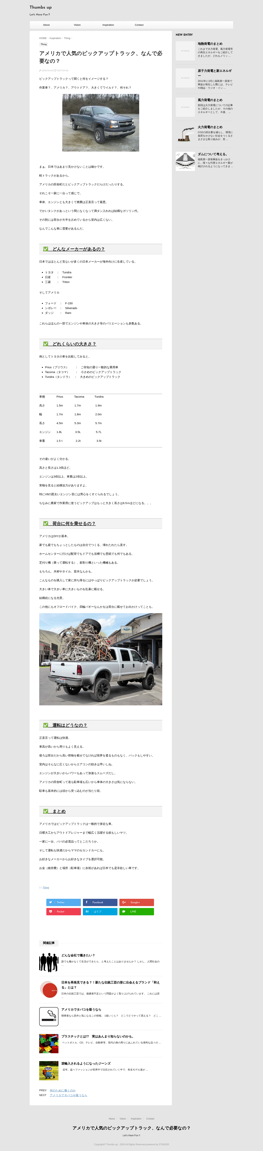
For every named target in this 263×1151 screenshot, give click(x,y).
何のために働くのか (63, 1090)
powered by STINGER (157, 1144)
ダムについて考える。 (213, 154)
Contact (139, 24)
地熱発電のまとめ (210, 43)
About (46, 24)
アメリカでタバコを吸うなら (81, 1009)
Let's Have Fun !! (131, 1135)
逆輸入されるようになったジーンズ (86, 1063)
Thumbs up (41, 7)
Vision (77, 24)
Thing (46, 887)
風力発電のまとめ (210, 100)
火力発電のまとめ (210, 127)
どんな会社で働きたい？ (78, 955)
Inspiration (108, 24)
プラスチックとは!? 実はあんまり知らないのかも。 (98, 1036)
